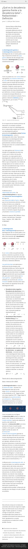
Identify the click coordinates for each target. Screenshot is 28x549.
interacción (8, 200)
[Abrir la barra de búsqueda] (26, 1)
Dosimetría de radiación (10, 528)
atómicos (19, 78)
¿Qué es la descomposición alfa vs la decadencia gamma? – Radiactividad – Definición (13, 537)
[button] (14, 495)
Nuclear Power (10, 546)
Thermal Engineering (20, 546)
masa (5, 80)
